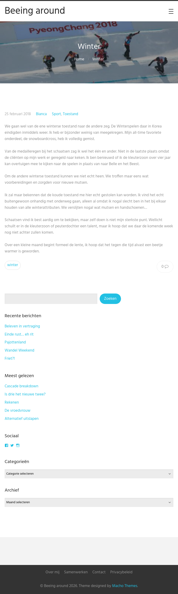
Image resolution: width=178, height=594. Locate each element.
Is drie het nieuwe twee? (25, 394)
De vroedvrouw (17, 411)
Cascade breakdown (21, 386)
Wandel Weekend (19, 350)
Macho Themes (124, 586)
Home (79, 59)
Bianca (41, 114)
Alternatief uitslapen (22, 419)
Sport (56, 114)
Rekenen (12, 402)
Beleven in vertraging (22, 326)
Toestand (70, 114)
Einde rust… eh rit (19, 334)
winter (12, 265)
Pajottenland (15, 342)
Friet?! (10, 359)
